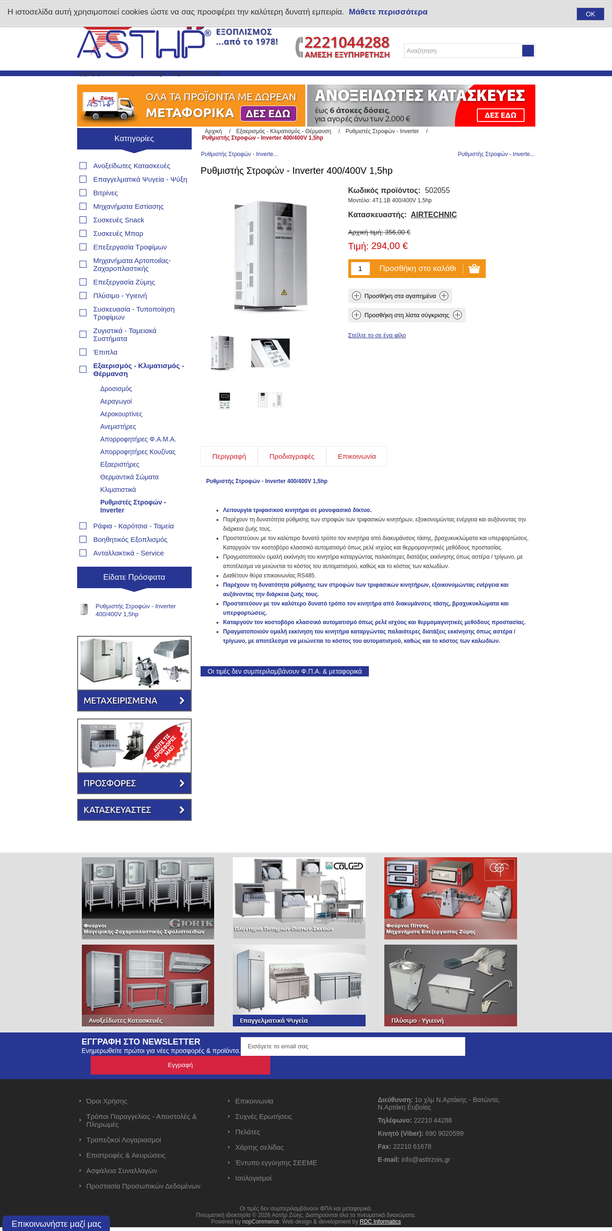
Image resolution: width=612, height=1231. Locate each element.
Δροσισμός (116, 411)
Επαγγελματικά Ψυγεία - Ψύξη (140, 202)
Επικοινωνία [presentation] (357, 488)
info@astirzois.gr (426, 1163)
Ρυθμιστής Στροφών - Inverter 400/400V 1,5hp (136, 632)
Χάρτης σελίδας (259, 1151)
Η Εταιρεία (271, 84)
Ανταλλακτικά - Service (129, 575)
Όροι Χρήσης (107, 1105)
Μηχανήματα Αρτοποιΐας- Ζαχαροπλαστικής (132, 287)
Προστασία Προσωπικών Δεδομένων (143, 1190)
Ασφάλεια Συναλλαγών (122, 1174)
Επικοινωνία (322, 84)
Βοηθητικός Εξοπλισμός (131, 562)
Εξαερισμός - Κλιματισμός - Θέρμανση (139, 392)
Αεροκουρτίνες (122, 436)
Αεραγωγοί (116, 423)
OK (590, 14)
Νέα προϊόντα (187, 84)
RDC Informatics (380, 1225)
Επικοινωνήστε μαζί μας (56, 1224)
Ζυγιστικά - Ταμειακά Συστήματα (125, 357)
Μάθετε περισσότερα (388, 11)
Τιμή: (358, 278)
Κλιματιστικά (118, 512)
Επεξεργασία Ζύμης (124, 304)
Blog (232, 84)
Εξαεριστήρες (120, 487)
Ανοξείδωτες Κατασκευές (132, 188)
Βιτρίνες (106, 215)
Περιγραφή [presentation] (229, 488)
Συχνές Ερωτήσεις (263, 1120)
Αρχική (95, 84)
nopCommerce (260, 1225)
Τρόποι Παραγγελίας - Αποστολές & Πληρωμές (141, 1124)
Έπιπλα (106, 374)
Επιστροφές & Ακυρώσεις (126, 1159)
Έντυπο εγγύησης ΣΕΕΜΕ (276, 1166)
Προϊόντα (136, 84)
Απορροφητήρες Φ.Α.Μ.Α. (138, 461)
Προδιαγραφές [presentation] (291, 488)
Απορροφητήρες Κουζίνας (138, 474)
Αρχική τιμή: (365, 264)
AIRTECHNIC (434, 246)
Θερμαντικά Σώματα (130, 499)
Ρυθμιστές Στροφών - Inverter (133, 528)
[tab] (229, 488)
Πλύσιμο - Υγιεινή (120, 318)
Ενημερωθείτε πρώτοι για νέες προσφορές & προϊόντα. (161, 1073)
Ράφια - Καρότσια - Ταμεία (134, 548)
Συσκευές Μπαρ (119, 256)
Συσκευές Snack (119, 242)
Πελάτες (247, 1135)
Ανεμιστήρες (118, 449)
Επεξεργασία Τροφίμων (130, 269)
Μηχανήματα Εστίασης (129, 229)
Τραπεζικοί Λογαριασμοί (123, 1143)
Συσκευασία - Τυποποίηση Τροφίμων (134, 335)
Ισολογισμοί (253, 1182)
